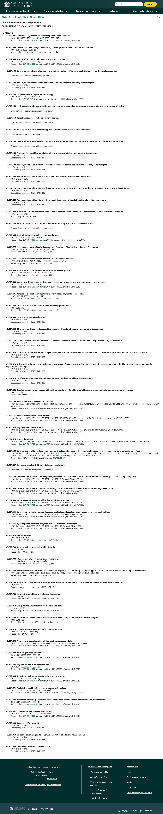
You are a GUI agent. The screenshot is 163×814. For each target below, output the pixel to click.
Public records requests (137, 777)
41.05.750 (31, 645)
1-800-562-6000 (43, 775)
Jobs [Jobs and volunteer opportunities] (129, 772)
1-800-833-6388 (52, 779)
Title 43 (25, 17)
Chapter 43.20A (37, 17)
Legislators (114, 11)
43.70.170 (31, 481)
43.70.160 (31, 444)
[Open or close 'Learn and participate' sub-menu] (99, 11)
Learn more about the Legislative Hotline (43, 784)
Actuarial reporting (98, 777)
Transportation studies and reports (102, 783)
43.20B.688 (31, 310)
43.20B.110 (31, 52)
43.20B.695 (31, 298)
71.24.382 (31, 287)
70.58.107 (61, 458)
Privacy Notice (46, 809)
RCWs (4, 17)
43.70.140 (31, 420)
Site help (130, 782)
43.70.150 (31, 432)
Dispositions (14, 17)
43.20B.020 (31, 540)
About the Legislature (143, 11)
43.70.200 (31, 516)
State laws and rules (53, 11)
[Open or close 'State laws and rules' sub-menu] (67, 11)
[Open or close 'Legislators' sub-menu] (123, 11)
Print (159, 17)
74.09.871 (31, 681)
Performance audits (99, 772)
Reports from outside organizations (99, 791)
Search (150, 4)
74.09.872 (31, 704)
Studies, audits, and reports (100, 766)
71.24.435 (31, 692)
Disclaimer (32, 809)
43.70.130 (31, 409)
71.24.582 (31, 64)
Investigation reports (99, 798)
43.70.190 (31, 505)
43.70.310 (31, 99)
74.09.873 (31, 716)
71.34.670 (31, 40)
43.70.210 (31, 528)
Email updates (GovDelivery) (139, 792)
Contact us (131, 787)
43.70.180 (31, 493)
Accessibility (132, 766)
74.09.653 (31, 240)
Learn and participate (86, 11)
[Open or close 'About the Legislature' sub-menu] (156, 11)
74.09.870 (31, 669)
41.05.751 (31, 657)
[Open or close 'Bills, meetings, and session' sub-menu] (35, 11)
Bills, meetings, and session (18, 11)
